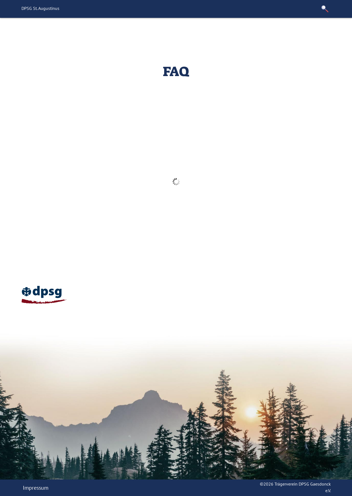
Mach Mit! (139, 31)
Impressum (35, 487)
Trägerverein (276, 31)
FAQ (163, 31)
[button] (325, 9)
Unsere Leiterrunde (200, 31)
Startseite (88, 31)
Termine (242, 31)
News (113, 31)
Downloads (313, 31)
